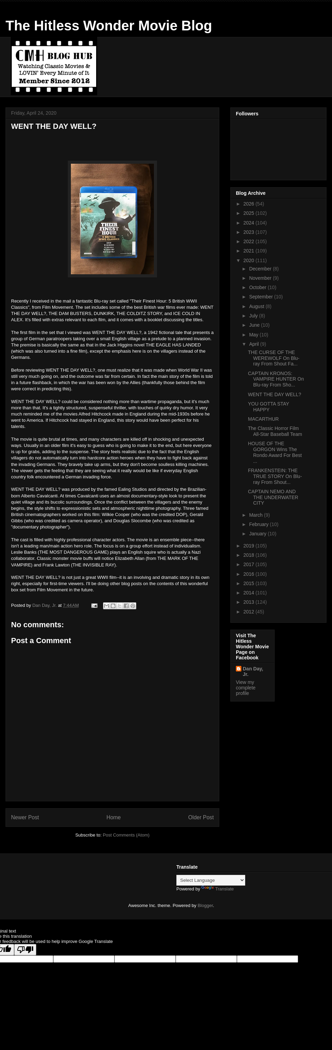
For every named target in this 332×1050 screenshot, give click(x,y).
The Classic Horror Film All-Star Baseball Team (275, 431)
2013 (249, 602)
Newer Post (25, 817)
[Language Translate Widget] (210, 880)
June (255, 325)
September (261, 296)
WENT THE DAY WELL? (274, 394)
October (258, 287)
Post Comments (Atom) (126, 835)
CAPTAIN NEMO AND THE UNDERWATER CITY (273, 497)
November (261, 278)
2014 (249, 592)
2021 (249, 251)
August (257, 306)
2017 (249, 564)
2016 (249, 574)
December (261, 268)
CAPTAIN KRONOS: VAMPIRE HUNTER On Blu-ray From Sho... (276, 379)
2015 (249, 583)
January (258, 533)
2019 (249, 545)
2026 (249, 204)
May (254, 334)
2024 (249, 223)
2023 (249, 232)
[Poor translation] (25, 949)
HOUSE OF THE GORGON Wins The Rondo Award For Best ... (275, 452)
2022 (249, 241)
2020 (249, 260)
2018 (249, 555)
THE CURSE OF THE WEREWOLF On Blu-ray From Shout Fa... (273, 358)
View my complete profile (246, 687)
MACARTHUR (263, 419)
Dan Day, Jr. (253, 671)
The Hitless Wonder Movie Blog (109, 25)
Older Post (201, 817)
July (254, 315)
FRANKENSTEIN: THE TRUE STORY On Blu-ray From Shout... (275, 476)
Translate (217, 888)
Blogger (205, 905)
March (256, 515)
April (254, 344)
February (259, 524)
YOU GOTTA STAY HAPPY (268, 406)
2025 (249, 213)
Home (114, 817)
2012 (249, 611)
